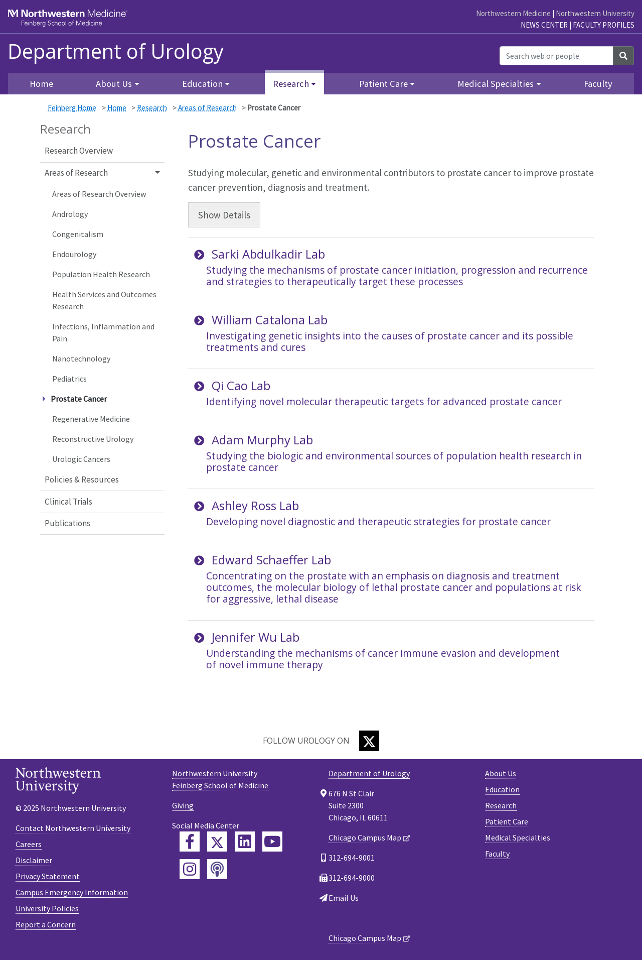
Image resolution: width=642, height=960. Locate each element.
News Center (544, 25)
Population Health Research (101, 274)
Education (502, 789)
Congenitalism (77, 234)
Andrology (70, 214)
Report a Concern (46, 924)
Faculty (598, 83)
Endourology (74, 254)
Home (41, 83)
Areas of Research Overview (99, 194)
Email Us (344, 898)
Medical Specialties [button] (495, 83)
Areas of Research (207, 107)
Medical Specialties (517, 837)
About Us (500, 773)
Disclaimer (34, 860)
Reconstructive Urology (92, 439)
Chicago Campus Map (365, 837)
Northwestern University (595, 13)
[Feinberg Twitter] (217, 841)
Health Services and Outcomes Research (104, 300)
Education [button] (202, 83)
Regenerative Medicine (91, 419)
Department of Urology (116, 51)
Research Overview (79, 150)
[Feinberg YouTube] (272, 841)
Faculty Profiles (603, 25)
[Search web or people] (556, 55)
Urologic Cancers (81, 459)
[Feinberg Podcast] (217, 869)
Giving (183, 805)
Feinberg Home (72, 107)
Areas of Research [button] (76, 172)
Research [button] (291, 83)
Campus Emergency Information (72, 892)
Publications (67, 523)
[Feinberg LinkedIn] (245, 841)
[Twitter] (369, 741)
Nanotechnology (81, 358)
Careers (29, 844)
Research (152, 107)
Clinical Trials (68, 501)
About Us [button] (114, 83)
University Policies (47, 908)
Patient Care (506, 821)
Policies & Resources (82, 479)
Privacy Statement (48, 876)
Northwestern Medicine (513, 13)
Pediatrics (69, 379)
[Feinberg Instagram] (190, 869)
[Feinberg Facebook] (190, 841)
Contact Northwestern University (73, 828)
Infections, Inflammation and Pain (103, 332)
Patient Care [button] (383, 83)
